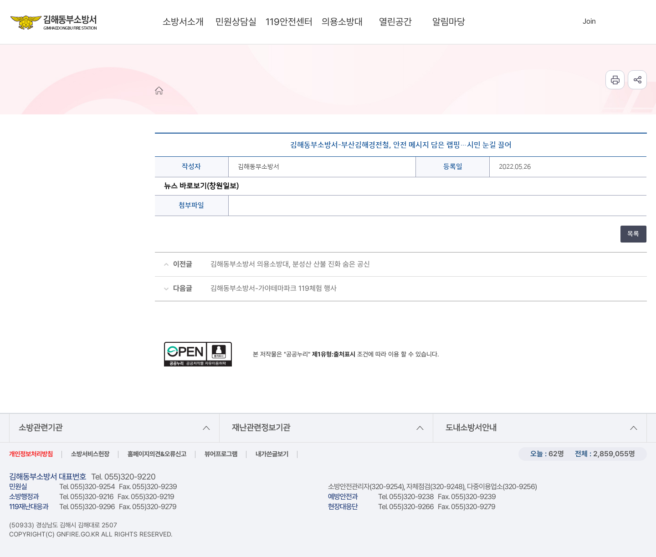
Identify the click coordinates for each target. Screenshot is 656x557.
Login (570, 20)
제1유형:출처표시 (333, 354)
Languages (609, 21)
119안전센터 (289, 21)
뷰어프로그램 (221, 454)
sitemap (628, 21)
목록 (633, 233)
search (549, 21)
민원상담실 (235, 21)
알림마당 (448, 21)
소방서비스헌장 (90, 454)
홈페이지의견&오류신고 (157, 454)
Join (589, 21)
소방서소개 (183, 21)
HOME (159, 90)
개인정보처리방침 (31, 454)
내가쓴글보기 (272, 454)
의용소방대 (342, 21)
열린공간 (395, 21)
